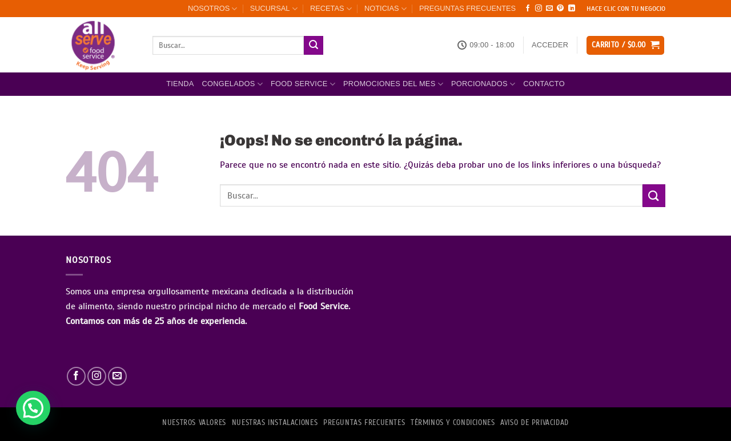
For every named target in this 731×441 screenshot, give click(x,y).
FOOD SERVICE (303, 84)
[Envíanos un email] (549, 9)
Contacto (544, 83)
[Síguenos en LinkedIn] (571, 9)
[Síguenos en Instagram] (538, 9)
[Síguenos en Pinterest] (560, 9)
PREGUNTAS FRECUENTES (467, 8)
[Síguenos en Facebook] (527, 9)
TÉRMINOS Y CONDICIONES (453, 422)
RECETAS (331, 8)
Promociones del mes (393, 84)
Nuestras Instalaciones (275, 422)
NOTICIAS (385, 8)
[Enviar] (313, 45)
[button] (550, 45)
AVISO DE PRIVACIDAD (534, 422)
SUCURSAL (274, 8)
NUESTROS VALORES (194, 422)
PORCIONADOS (483, 84)
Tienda (180, 83)
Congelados (232, 84)
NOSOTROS (212, 8)
